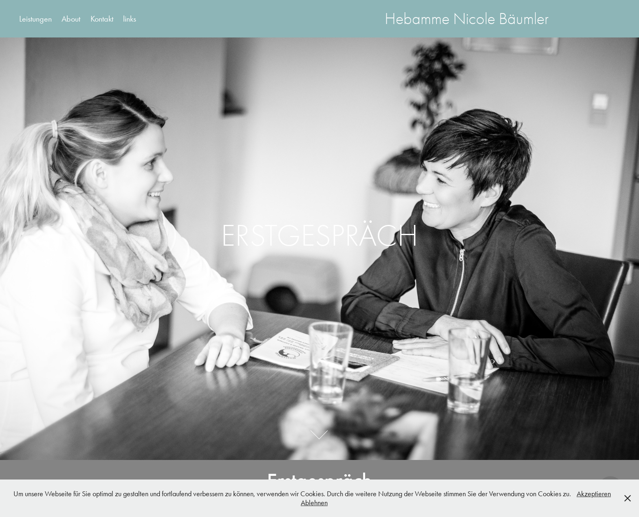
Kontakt (101, 19)
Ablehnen (314, 502)
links (129, 19)
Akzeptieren (594, 493)
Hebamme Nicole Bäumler (467, 18)
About (71, 19)
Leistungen (35, 19)
